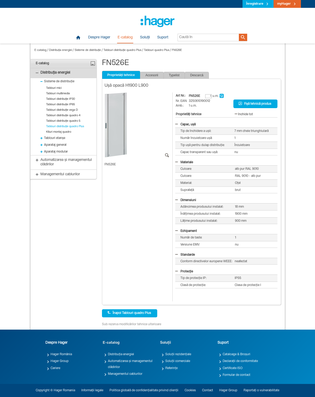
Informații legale (92, 390)
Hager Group (60, 361)
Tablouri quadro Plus (156, 50)
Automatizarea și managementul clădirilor (130, 364)
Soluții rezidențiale (178, 354)
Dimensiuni (185, 200)
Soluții (145, 37)
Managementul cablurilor (125, 374)
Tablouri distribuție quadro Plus (122, 50)
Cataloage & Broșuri (236, 354)
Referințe (171, 368)
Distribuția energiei (60, 50)
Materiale (184, 162)
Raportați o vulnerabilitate (261, 390)
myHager (284, 3)
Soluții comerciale (177, 361)
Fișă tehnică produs (255, 104)
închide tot (244, 114)
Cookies (190, 390)
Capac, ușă (185, 124)
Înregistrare (254, 3)
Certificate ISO (233, 368)
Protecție (184, 271)
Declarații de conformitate (240, 361)
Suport (162, 37)
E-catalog (125, 37)
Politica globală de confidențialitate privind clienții (144, 390)
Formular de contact (236, 375)
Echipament (186, 231)
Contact (207, 390)
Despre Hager (99, 37)
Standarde (185, 254)
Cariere (55, 368)
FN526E (177, 50)
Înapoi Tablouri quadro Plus (129, 313)
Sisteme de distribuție (88, 50)
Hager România (61, 354)
